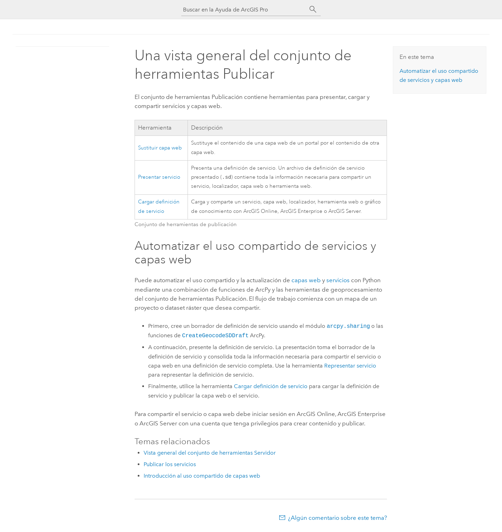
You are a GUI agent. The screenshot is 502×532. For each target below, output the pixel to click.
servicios (338, 280)
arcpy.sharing (348, 327)
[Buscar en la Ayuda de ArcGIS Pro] (244, 9)
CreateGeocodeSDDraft (215, 336)
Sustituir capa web (160, 148)
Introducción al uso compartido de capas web (202, 476)
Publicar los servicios (170, 465)
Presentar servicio (159, 177)
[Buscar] (313, 9)
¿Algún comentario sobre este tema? (337, 518)
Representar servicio (350, 366)
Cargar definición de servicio (270, 387)
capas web (306, 280)
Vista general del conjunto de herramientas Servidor (210, 453)
